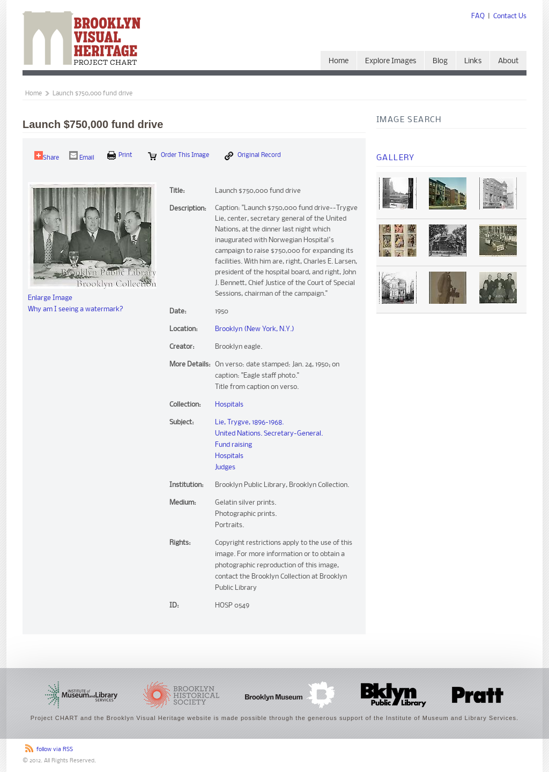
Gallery (395, 158)
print (119, 155)
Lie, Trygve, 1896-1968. (249, 422)
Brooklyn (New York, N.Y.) (254, 329)
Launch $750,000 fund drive (92, 94)
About (508, 61)
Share (46, 156)
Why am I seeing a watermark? (75, 309)
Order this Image (178, 156)
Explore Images (390, 61)
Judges (225, 467)
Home (338, 61)
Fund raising (233, 444)
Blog (440, 61)
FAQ (478, 16)
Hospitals (229, 404)
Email (81, 156)
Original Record (253, 156)
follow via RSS (54, 750)
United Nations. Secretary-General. (269, 433)
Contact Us (509, 16)
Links (472, 61)
